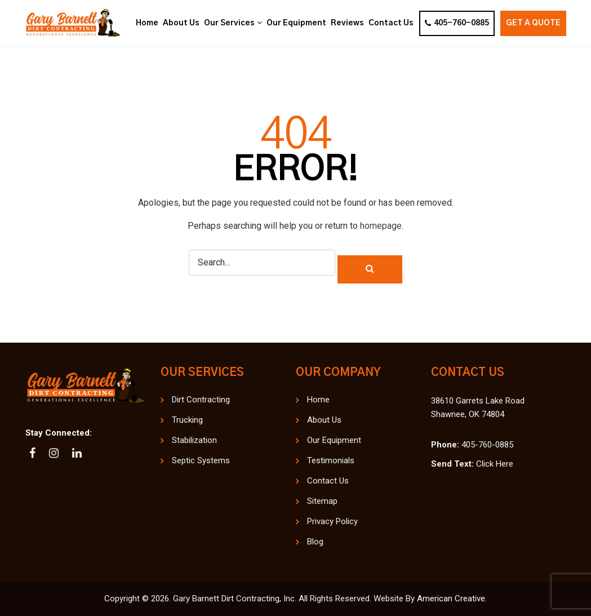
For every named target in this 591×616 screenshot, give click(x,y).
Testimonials (330, 460)
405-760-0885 (457, 23)
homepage (381, 225)
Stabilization (194, 440)
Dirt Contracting (201, 400)
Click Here (494, 464)
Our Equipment (334, 440)
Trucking (187, 420)
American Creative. (452, 598)
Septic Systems (201, 460)
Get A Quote (533, 23)
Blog (315, 542)
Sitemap (322, 501)
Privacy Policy (332, 521)
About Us (324, 420)
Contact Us (328, 481)
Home (318, 400)
